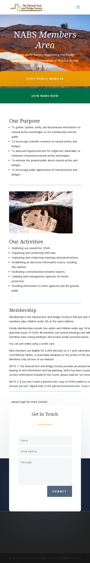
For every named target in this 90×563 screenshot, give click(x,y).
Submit (59, 491)
